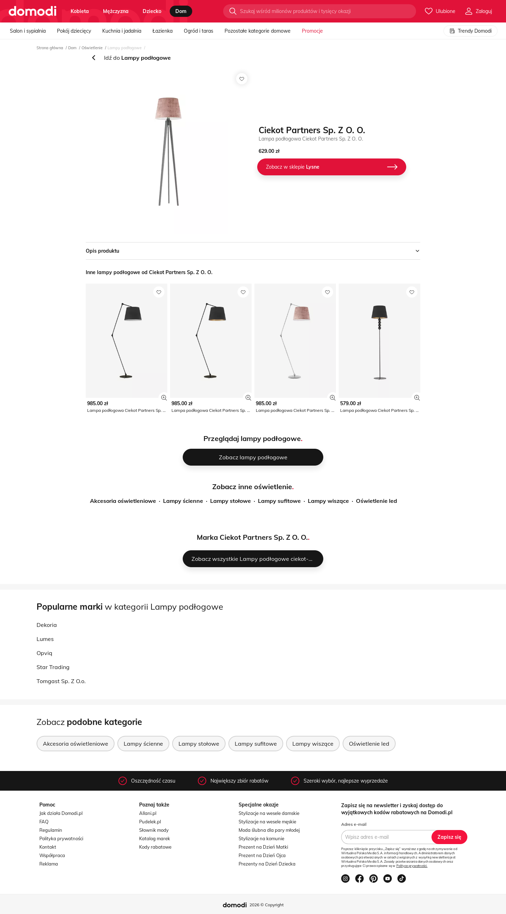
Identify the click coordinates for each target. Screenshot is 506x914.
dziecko (152, 11)
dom (181, 11)
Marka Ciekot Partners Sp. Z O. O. (252, 537)
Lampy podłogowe (125, 47)
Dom (72, 47)
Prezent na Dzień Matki (263, 847)
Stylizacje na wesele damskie (269, 813)
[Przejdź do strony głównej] (32, 11)
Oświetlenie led (376, 500)
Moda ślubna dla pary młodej (269, 830)
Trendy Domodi (470, 31)
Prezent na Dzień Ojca (262, 855)
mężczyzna (116, 11)
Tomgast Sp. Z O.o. (61, 681)
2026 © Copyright (266, 904)
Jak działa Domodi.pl (61, 813)
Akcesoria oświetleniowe (123, 500)
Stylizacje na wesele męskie (267, 821)
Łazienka (163, 31)
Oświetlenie (92, 47)
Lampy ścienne (183, 500)
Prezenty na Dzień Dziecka (267, 864)
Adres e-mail (353, 824)
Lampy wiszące (328, 500)
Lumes (45, 638)
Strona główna (50, 47)
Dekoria (47, 624)
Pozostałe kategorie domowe (258, 31)
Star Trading (53, 666)
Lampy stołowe (230, 500)
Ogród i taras (198, 31)
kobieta (80, 11)
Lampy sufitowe (279, 500)
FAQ (43, 821)
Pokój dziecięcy (74, 31)
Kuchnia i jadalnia (121, 31)
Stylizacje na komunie (261, 838)
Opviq (44, 652)
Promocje (312, 31)
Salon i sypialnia (28, 31)
